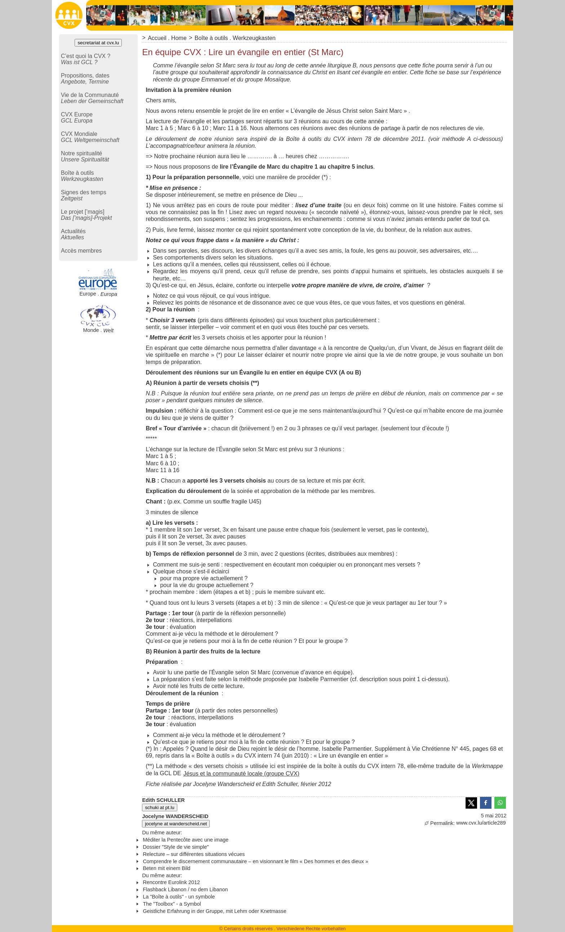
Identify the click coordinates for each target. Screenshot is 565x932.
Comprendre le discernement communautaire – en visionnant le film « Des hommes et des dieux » (255, 861)
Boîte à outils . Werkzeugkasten (235, 38)
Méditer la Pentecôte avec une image (185, 840)
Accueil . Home (167, 38)
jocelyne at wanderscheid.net (176, 823)
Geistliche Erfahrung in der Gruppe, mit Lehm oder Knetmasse (214, 911)
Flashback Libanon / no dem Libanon (185, 889)
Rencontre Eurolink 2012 (171, 882)
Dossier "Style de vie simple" (176, 847)
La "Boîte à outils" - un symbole (179, 897)
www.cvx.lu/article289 (465, 823)
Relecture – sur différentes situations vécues (194, 854)
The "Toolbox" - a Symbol (172, 904)
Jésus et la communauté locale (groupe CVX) (241, 774)
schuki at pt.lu (159, 807)
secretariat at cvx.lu (98, 42)
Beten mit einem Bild (166, 868)
